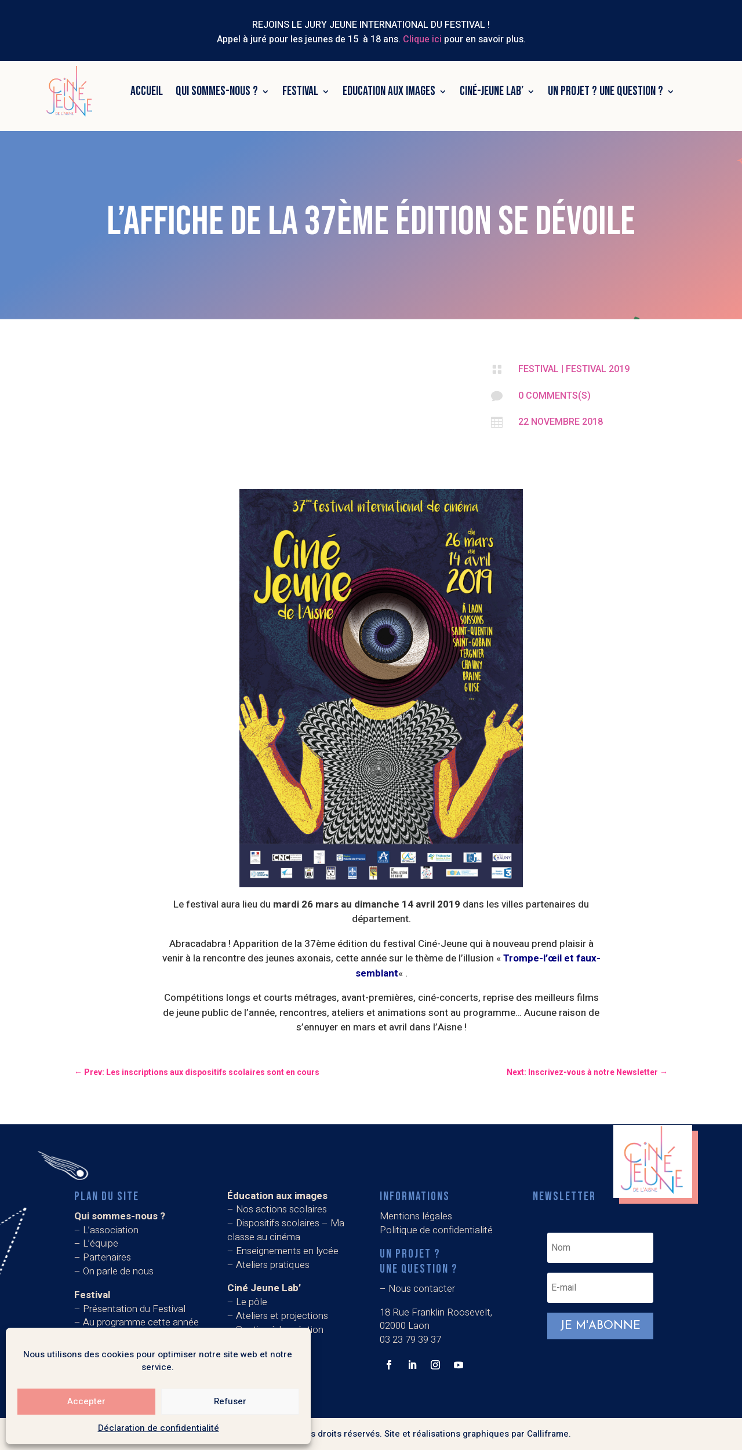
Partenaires (107, 1257)
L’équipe (100, 1243)
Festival (300, 91)
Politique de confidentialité (436, 1230)
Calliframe (548, 1433)
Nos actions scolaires (281, 1209)
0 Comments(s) (554, 395)
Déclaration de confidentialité (158, 1428)
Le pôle (251, 1302)
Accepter (86, 1401)
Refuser (230, 1401)
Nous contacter (421, 1288)
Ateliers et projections (282, 1316)
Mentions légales (416, 1216)
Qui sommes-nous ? (217, 91)
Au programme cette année (141, 1322)
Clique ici (422, 39)
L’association (111, 1230)
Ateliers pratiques (274, 1265)
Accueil (146, 91)
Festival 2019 (598, 368)
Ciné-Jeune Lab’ (491, 91)
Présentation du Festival (134, 1309)
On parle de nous (118, 1271)
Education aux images (389, 91)
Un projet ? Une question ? (605, 91)
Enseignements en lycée (287, 1251)
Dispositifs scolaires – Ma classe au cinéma (285, 1230)
